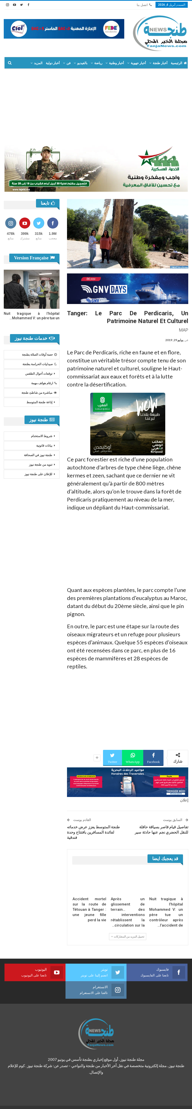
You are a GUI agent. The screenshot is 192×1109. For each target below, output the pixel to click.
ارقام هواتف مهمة (44, 383)
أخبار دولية (53, 63)
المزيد (38, 63)
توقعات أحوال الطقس (38, 373)
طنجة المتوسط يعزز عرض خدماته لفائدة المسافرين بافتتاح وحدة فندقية (93, 832)
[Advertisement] (96, 107)
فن (68, 63)
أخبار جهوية (138, 63)
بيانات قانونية (44, 445)
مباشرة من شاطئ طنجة (39, 392)
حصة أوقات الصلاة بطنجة (39, 354)
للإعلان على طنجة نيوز (38, 474)
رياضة (98, 63)
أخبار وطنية (116, 63)
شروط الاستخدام (41, 436)
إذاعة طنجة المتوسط (39, 402)
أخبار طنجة (160, 63)
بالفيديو (82, 63)
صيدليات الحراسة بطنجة (39, 364)
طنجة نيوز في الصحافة (38, 455)
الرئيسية (179, 63)
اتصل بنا (144, 5)
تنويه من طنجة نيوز (40, 464)
